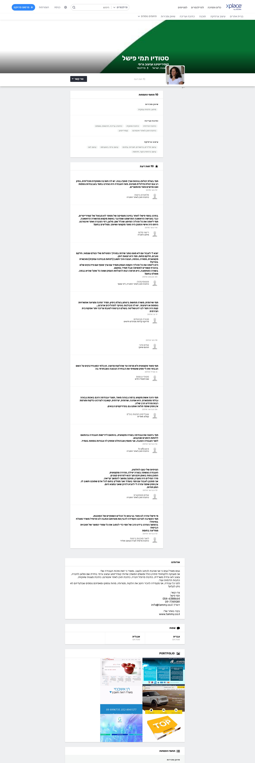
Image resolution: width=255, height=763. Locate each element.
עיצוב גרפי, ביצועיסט (77, 179)
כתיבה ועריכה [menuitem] (179, 16)
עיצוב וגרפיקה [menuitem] (210, 16)
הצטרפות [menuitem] (51, 7)
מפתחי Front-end (97, 706)
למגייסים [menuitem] (174, 7)
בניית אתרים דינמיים (219, 706)
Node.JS (103, 731)
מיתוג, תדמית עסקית (77, 132)
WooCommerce (220, 721)
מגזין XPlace (153, 666)
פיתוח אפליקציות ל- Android (92, 721)
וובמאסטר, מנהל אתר (218, 726)
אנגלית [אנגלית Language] (174, 191)
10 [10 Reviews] (180, 101)
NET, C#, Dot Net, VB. (95, 716)
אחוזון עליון (102, 676)
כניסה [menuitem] (64, 7)
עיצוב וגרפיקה (81, 169)
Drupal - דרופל (220, 731)
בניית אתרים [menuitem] (229, 16)
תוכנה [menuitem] (195, 16)
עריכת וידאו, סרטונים (149, 726)
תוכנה (104, 697)
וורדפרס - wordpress (217, 711)
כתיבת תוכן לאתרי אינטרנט (74, 157)
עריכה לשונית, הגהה (54, 721)
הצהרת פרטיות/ (52, 754)
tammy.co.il (214, 624)
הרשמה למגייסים (99, 661)
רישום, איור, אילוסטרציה (148, 716)
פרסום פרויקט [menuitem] (31, 7)
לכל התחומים (58, 730)
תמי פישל (211, 472)
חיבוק (213, 590)
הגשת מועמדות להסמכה (52, 680)
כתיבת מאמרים (57, 716)
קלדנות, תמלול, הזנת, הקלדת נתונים (45, 702)
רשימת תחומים (152, 661)
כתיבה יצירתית (80, 148)
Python (103, 726)
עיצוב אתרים (153, 706)
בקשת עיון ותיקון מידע (35, 754)
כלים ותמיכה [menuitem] (206, 7)
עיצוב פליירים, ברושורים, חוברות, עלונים (69, 174)
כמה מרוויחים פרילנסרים (147, 671)
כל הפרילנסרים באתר (97, 671)
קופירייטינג (53, 157)
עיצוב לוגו (60, 179)
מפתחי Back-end (98, 702)
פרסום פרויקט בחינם (97, 666)
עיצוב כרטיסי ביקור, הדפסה (74, 183)
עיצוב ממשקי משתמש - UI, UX (144, 731)
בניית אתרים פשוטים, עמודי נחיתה (211, 702)
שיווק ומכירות (81, 127)
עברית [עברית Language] (217, 191)
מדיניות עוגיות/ (67, 754)
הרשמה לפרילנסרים (54, 661)
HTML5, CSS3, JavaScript (92, 711)
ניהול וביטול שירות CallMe (51, 676)
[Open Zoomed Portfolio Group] (218, 208)
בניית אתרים (222, 697)
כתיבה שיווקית (63, 148)
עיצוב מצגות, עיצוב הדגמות (145, 721)
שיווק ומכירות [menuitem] (160, 16)
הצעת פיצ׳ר (154, 676)
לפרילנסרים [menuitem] (189, 7)
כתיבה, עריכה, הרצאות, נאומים (73, 153)
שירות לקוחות (153, 680)
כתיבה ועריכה (81, 143)
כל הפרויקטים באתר (54, 666)
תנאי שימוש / (80, 754)
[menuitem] (73, 7)
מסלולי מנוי (59, 671)
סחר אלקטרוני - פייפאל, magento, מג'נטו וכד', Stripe (200, 716)
